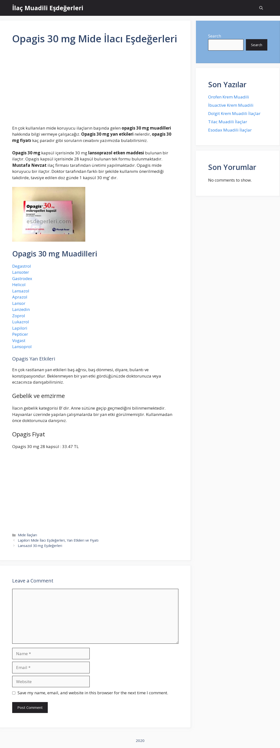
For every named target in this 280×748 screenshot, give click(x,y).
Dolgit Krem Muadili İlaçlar (234, 113)
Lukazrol (20, 322)
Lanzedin (21, 309)
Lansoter (20, 272)
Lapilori (19, 328)
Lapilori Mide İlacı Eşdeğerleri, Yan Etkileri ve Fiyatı (58, 540)
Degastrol (21, 266)
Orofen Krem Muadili (228, 97)
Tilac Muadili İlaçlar (227, 121)
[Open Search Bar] (261, 8)
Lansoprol (22, 346)
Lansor (18, 303)
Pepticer (20, 334)
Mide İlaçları (27, 535)
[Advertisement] (95, 87)
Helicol (19, 284)
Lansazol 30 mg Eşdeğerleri (40, 545)
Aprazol (19, 297)
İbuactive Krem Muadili (230, 105)
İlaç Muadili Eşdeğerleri (47, 8)
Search (214, 36)
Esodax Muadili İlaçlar (230, 130)
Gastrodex (22, 278)
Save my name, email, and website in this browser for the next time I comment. (93, 692)
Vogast (18, 340)
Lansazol (20, 291)
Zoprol (18, 315)
